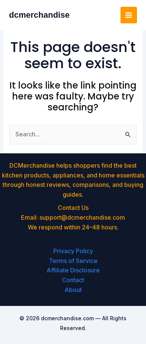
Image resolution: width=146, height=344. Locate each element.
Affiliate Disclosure (73, 270)
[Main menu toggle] (128, 15)
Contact (73, 280)
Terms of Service (73, 260)
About (73, 290)
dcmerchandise (39, 15)
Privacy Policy (73, 251)
